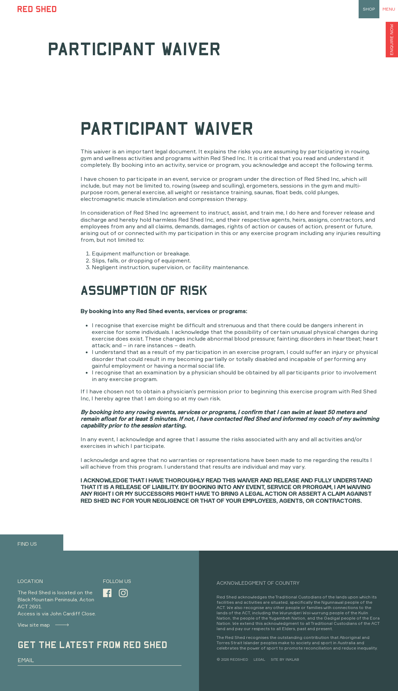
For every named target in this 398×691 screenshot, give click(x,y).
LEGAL (259, 659)
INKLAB (292, 659)
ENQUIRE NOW (391, 39)
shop (369, 9)
